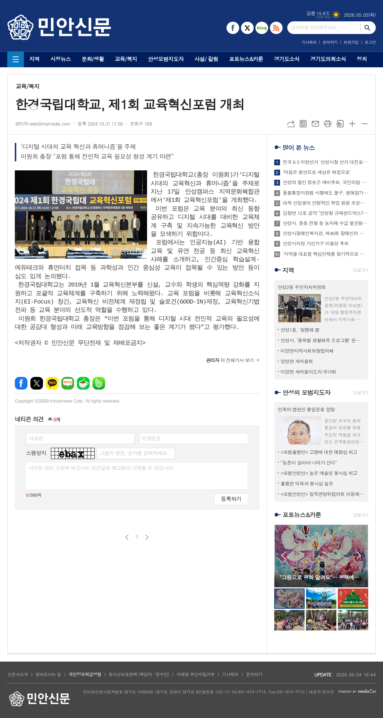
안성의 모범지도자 (307, 392)
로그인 (370, 42)
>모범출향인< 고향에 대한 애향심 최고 (319, 452)
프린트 (327, 123)
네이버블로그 (67, 383)
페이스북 (21, 383)
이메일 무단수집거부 (196, 674)
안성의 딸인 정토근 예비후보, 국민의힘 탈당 (325, 182)
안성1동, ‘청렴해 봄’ (300, 329)
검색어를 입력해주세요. (314, 27)
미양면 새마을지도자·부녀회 (308, 371)
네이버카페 (83, 383)
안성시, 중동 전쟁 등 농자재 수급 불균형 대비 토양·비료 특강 (325, 223)
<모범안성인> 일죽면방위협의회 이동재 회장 (323, 493)
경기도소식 (287, 59)
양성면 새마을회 (297, 361)
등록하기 (231, 498)
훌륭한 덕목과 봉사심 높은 (307, 483)
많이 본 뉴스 (299, 147)
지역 (34, 59)
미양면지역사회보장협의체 (307, 350)
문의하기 (330, 42)
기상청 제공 (322, 17)
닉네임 (36, 438)
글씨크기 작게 (364, 123)
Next (359, 555)
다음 (147, 537)
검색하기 (368, 27)
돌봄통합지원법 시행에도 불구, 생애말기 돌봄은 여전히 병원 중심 (325, 193)
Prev (283, 555)
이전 (127, 537)
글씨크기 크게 (352, 123)
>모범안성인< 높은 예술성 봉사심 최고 (319, 473)
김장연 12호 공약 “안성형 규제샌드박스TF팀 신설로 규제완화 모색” (325, 213)
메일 (315, 123)
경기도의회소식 (328, 59)
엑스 (36, 383)
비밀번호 (151, 438)
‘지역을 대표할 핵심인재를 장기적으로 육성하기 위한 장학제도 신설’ (325, 254)
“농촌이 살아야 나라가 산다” (309, 462)
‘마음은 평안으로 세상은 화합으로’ (317, 172)
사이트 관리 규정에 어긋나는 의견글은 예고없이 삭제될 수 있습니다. (102, 467)
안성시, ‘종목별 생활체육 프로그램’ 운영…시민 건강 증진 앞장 (323, 340)
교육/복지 (126, 59)
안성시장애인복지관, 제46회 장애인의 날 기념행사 (325, 233)
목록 (303, 123)
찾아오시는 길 (48, 674)
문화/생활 (93, 59)
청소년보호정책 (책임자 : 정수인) (139, 674)
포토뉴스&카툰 (246, 59)
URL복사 (290, 123)
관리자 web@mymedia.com (42, 123)
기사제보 (309, 42)
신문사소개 (18, 674)
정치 (362, 59)
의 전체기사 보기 (230, 360)
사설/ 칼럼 (206, 59)
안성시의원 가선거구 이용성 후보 (316, 243)
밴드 (98, 383)
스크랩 (340, 123)
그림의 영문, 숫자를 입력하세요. (133, 452)
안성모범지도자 (166, 59)
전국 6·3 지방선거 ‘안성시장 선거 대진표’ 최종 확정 (325, 162)
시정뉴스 (60, 59)
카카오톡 (52, 383)
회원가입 (351, 42)
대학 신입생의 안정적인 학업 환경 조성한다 (325, 203)
